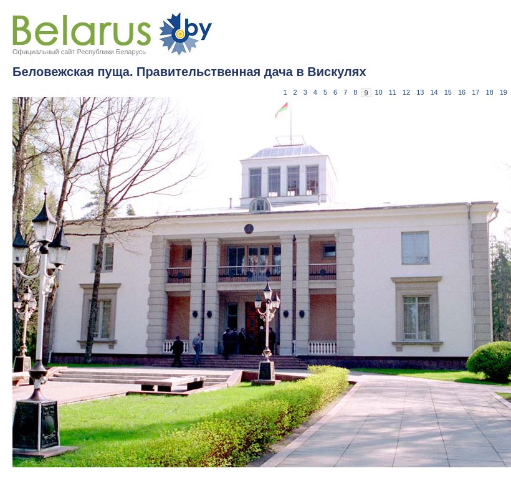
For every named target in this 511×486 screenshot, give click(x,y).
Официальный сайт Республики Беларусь (79, 51)
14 (434, 92)
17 (475, 92)
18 (490, 92)
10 (379, 92)
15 (448, 92)
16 (462, 92)
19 (503, 92)
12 (406, 92)
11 (392, 92)
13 (420, 92)
